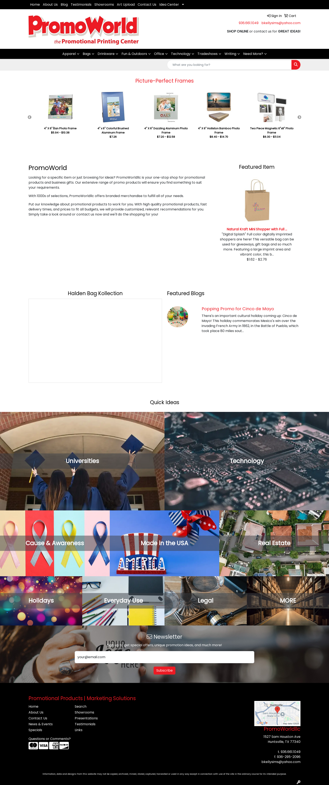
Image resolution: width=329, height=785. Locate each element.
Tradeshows (207, 53)
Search (80, 706)
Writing (230, 53)
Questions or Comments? (50, 738)
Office (159, 53)
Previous (29, 117)
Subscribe (164, 670)
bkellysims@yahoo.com (280, 23)
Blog (64, 4)
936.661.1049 (248, 23)
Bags (87, 53)
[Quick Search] (229, 65)
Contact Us (147, 4)
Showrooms (104, 4)
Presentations (86, 718)
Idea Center (169, 4)
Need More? (253, 53)
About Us (50, 4)
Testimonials (81, 4)
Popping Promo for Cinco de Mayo (238, 309)
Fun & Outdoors (134, 53)
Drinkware (106, 53)
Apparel (69, 53)
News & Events (41, 724)
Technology (181, 53)
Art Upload (126, 4)
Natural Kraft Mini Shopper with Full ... (257, 229)
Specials (35, 730)
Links (78, 730)
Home (35, 4)
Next (299, 117)
